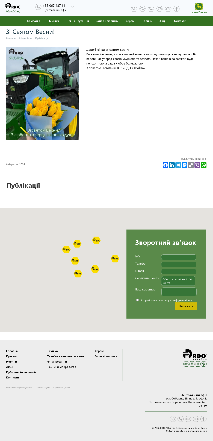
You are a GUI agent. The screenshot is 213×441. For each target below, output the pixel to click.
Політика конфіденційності (19, 387)
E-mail (139, 271)
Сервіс (130, 21)
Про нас (11, 356)
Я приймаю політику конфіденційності (167, 300)
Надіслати (186, 306)
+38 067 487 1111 (56, 5)
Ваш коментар (145, 289)
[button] (96, 240)
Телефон (141, 263)
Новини (147, 21)
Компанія (33, 21)
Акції (162, 21)
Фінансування (79, 21)
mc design (201, 430)
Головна (11, 38)
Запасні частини (107, 21)
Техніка (54, 21)
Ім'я (138, 256)
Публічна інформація (21, 372)
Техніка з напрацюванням (65, 356)
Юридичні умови (61, 387)
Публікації (23, 187)
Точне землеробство (61, 367)
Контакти (179, 21)
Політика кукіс (43, 387)
